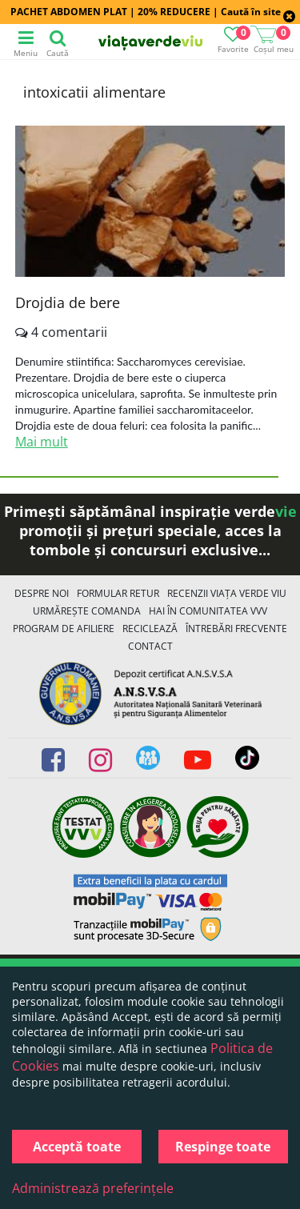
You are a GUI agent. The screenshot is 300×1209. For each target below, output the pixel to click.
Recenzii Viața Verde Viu (226, 593)
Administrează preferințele (93, 1188)
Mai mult (41, 441)
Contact (150, 646)
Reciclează (150, 628)
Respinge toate (222, 1146)
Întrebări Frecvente (236, 628)
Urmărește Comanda (87, 611)
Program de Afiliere (63, 628)
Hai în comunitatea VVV (208, 611)
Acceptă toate (77, 1146)
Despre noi (41, 593)
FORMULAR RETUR (118, 593)
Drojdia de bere (67, 302)
